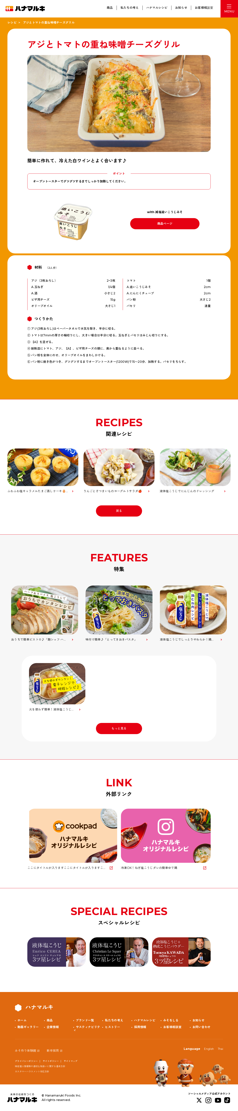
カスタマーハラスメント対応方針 (32, 1071)
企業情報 (53, 1027)
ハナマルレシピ (157, 7)
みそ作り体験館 (25, 1050)
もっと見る (119, 728)
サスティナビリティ (86, 1028)
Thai (220, 1049)
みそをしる (170, 1020)
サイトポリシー (51, 1061)
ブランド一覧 (85, 1020)
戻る (119, 511)
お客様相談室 (204, 7)
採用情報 (140, 1027)
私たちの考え (129, 7)
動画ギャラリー (28, 1027)
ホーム (22, 1020)
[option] (44, 614)
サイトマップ (71, 1061)
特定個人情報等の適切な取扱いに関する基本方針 (40, 1066)
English (209, 1049)
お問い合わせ (201, 1027)
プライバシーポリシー (26, 1061)
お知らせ (181, 7)
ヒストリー (112, 1027)
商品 (110, 7)
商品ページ (165, 223)
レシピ (12, 22)
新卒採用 (53, 1050)
